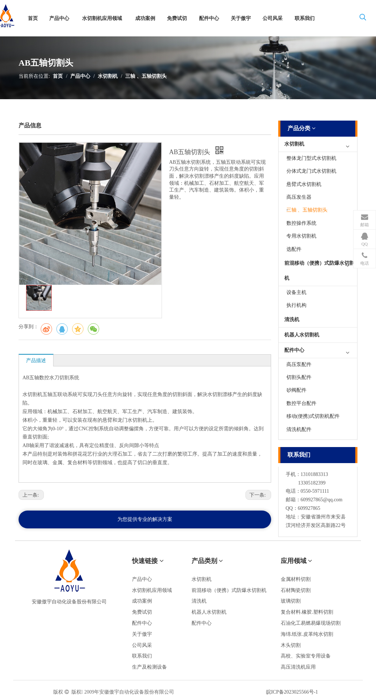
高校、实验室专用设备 (306, 656)
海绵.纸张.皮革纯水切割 (307, 634)
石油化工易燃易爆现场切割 (311, 623)
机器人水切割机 (301, 335)
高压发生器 (298, 197)
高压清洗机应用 (298, 667)
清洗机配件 (298, 429)
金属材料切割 (296, 579)
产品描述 (36, 360)
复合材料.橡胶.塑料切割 (307, 612)
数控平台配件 (301, 403)
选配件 (293, 249)
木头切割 (291, 645)
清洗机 (291, 319)
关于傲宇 (142, 634)
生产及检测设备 (149, 667)
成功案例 (142, 601)
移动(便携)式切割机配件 (313, 416)
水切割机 (108, 76)
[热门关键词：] (363, 18)
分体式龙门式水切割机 (311, 171)
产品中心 (80, 76)
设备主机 (296, 292)
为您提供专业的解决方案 (144, 519)
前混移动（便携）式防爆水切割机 (319, 270)
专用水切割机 (301, 236)
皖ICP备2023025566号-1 (292, 692)
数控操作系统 (301, 223)
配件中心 (294, 350)
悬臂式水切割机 (303, 184)
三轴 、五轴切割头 (146, 76)
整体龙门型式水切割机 (311, 158)
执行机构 (296, 305)
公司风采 (142, 645)
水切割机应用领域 (152, 590)
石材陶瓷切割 (296, 590)
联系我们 (142, 656)
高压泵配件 (298, 364)
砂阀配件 (296, 390)
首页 (58, 76)
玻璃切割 (291, 601)
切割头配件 (298, 377)
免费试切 (142, 612)
